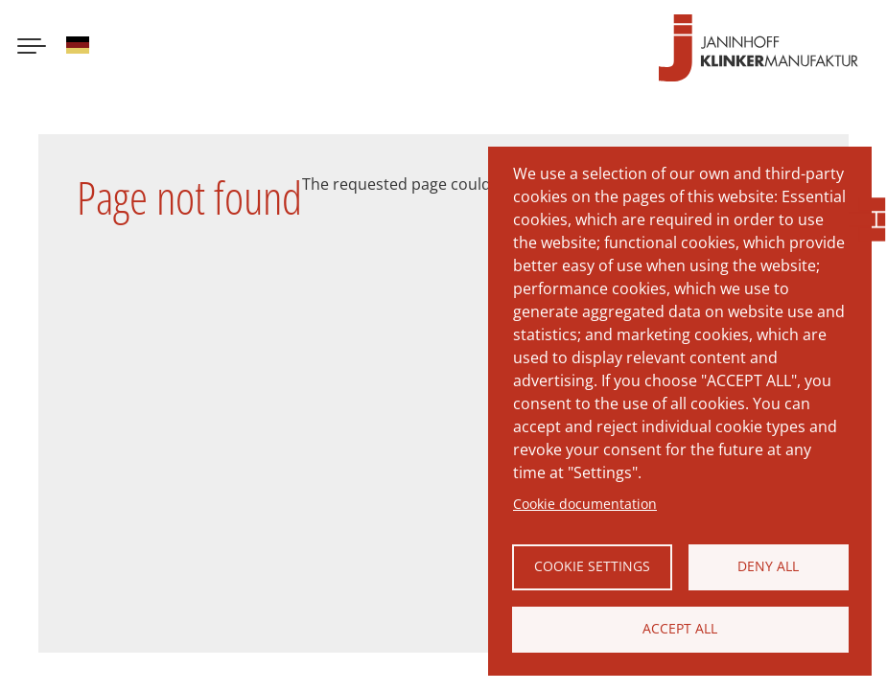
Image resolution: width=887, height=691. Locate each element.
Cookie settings (592, 566)
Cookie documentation (585, 504)
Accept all (679, 628)
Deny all (768, 566)
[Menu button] (31, 48)
